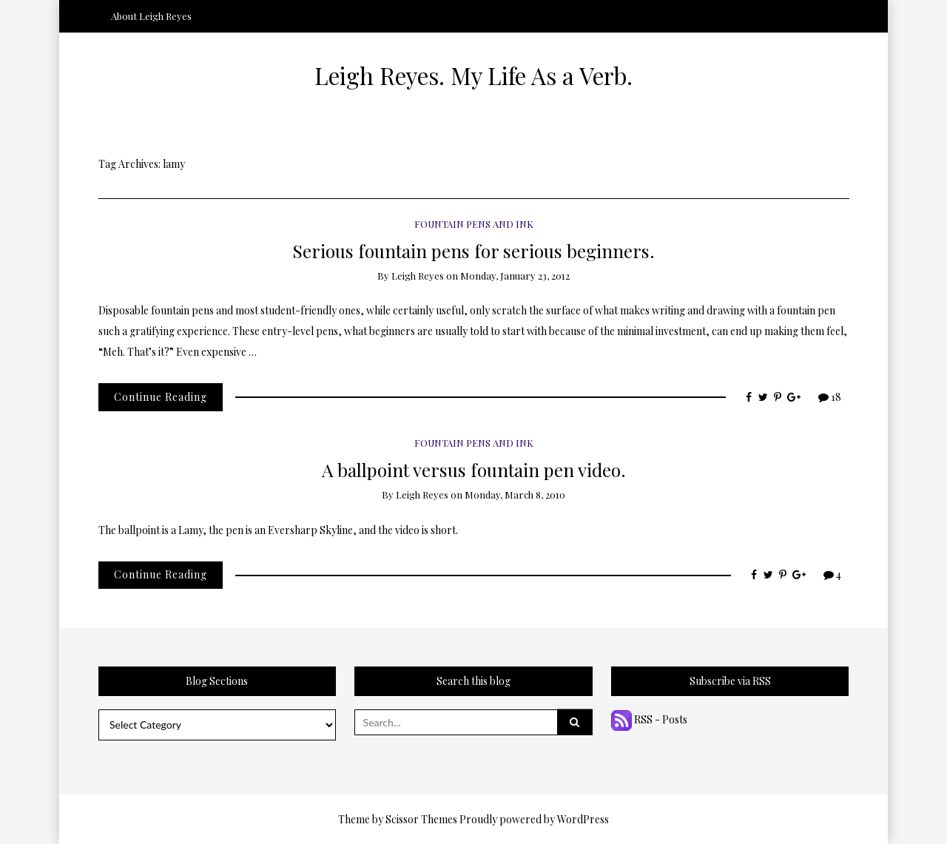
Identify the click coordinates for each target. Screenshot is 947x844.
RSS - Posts (649, 719)
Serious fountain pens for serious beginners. (473, 250)
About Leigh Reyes (151, 16)
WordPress (583, 819)
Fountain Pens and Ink (473, 223)
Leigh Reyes (417, 275)
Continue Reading (160, 397)
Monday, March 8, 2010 (515, 494)
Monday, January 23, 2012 (515, 275)
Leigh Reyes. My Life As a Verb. (473, 75)
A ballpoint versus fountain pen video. (474, 469)
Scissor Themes (421, 819)
